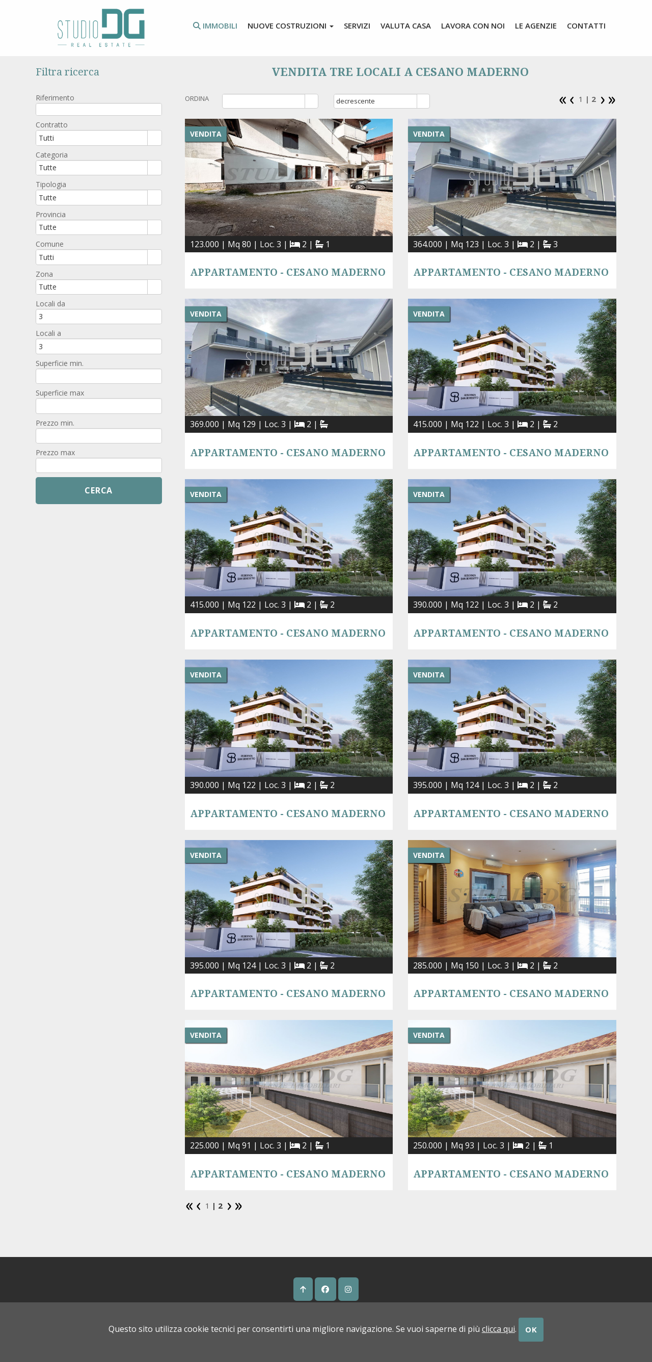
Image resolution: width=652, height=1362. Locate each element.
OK (531, 1329)
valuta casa (406, 25)
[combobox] (264, 101)
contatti (586, 25)
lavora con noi (473, 25)
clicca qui (498, 1328)
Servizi (357, 25)
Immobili (215, 25)
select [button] (312, 102)
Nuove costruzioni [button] (291, 25)
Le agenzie (536, 25)
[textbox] (98, 109)
